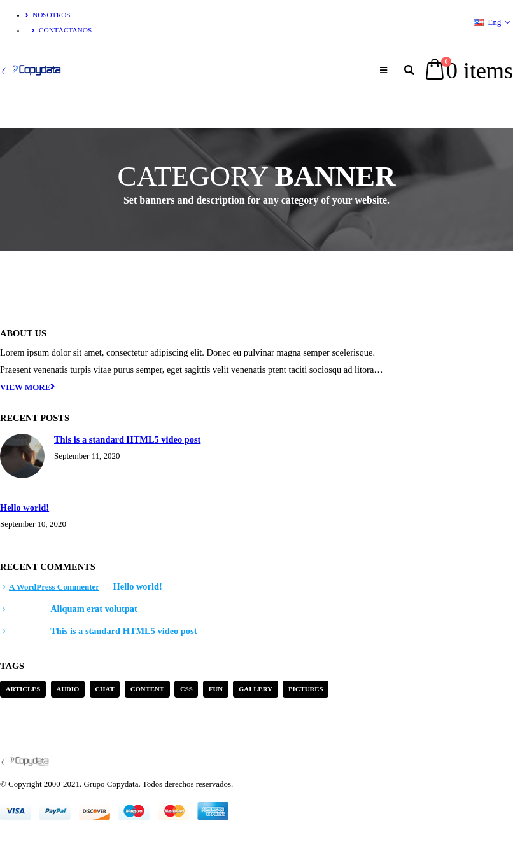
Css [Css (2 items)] (186, 689)
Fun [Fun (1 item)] (216, 689)
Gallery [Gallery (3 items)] (255, 689)
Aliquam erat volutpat (93, 609)
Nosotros (48, 14)
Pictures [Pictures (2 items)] (305, 689)
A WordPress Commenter (54, 587)
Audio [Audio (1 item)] (67, 689)
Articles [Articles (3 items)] (23, 689)
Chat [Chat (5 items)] (104, 689)
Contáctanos (62, 30)
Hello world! (24, 507)
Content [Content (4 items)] (147, 689)
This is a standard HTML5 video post (127, 439)
